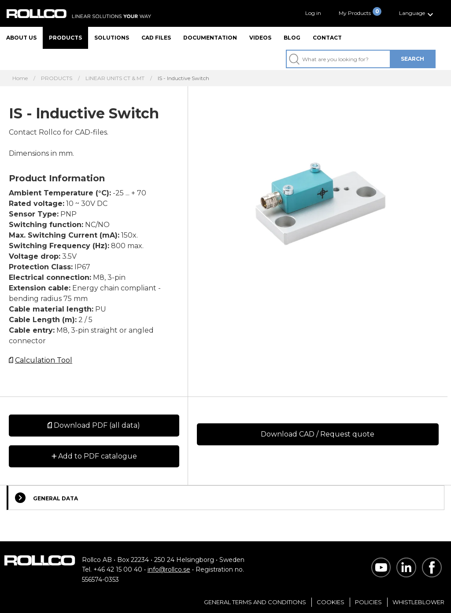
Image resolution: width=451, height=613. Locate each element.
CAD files (156, 37)
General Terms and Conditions (255, 602)
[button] (417, 13)
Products (65, 37)
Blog (292, 37)
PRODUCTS (56, 78)
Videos (260, 37)
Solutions (111, 37)
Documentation (210, 37)
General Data (46, 497)
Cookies (330, 602)
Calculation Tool (43, 360)
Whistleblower (418, 602)
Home (20, 78)
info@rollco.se (169, 569)
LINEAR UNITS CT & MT (114, 78)
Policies (368, 602)
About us (21, 37)
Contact (327, 37)
